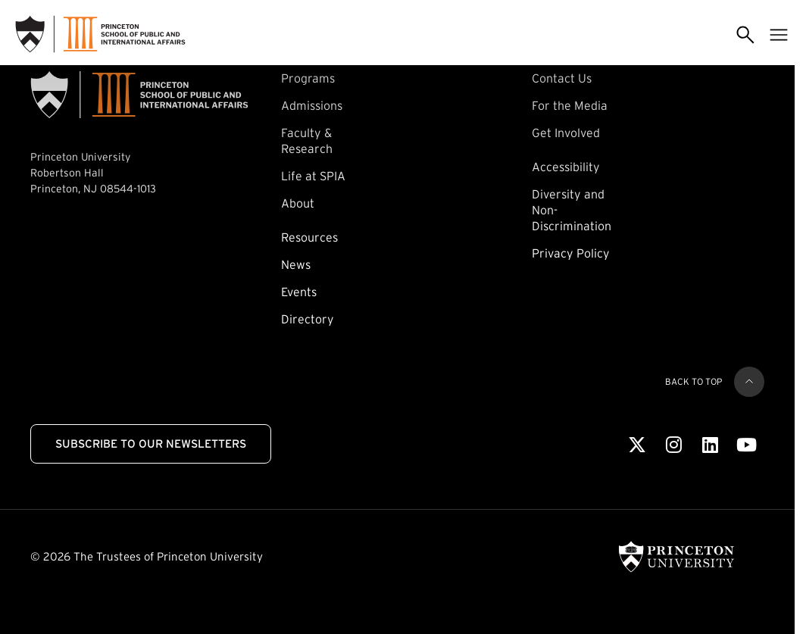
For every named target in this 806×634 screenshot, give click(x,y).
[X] (637, 445)
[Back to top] (749, 382)
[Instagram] (674, 445)
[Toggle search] (745, 34)
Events (299, 291)
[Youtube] (746, 445)
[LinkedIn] (710, 445)
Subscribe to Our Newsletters (150, 443)
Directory (307, 319)
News (296, 264)
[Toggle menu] (779, 34)
